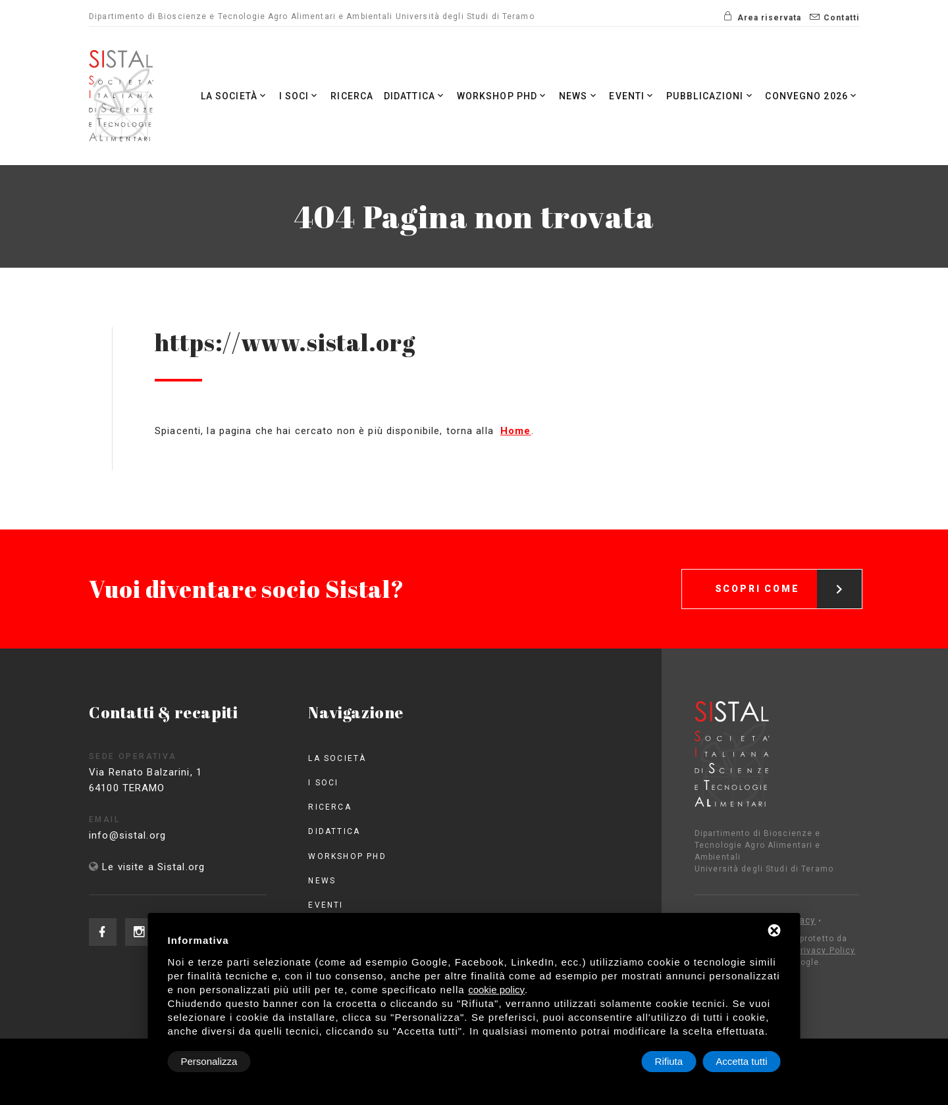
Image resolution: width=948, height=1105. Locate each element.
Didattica (415, 95)
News (580, 95)
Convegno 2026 (812, 95)
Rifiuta (669, 1061)
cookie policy (496, 989)
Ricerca (352, 96)
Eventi (633, 95)
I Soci (300, 95)
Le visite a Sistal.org (153, 867)
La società (235, 95)
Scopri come (788, 575)
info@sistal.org (143, 835)
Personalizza (209, 1061)
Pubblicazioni (711, 95)
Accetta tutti (741, 1061)
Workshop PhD (503, 95)
